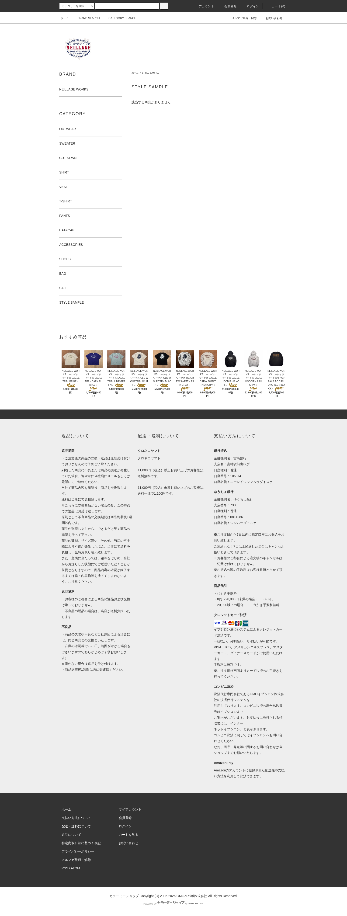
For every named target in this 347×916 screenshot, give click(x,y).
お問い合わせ (271, 18)
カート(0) (275, 6)
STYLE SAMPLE (150, 73)
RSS (65, 868)
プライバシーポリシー (78, 851)
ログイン (250, 6)
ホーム (64, 18)
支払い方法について (76, 818)
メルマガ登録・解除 (241, 18)
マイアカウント (130, 809)
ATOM (75, 868)
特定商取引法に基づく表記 (81, 843)
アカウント (203, 6)
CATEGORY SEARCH (119, 18)
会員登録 (228, 6)
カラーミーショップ (124, 896)
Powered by (173, 903)
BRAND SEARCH (86, 18)
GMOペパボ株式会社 (192, 896)
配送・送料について (76, 826)
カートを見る (128, 834)
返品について (71, 834)
